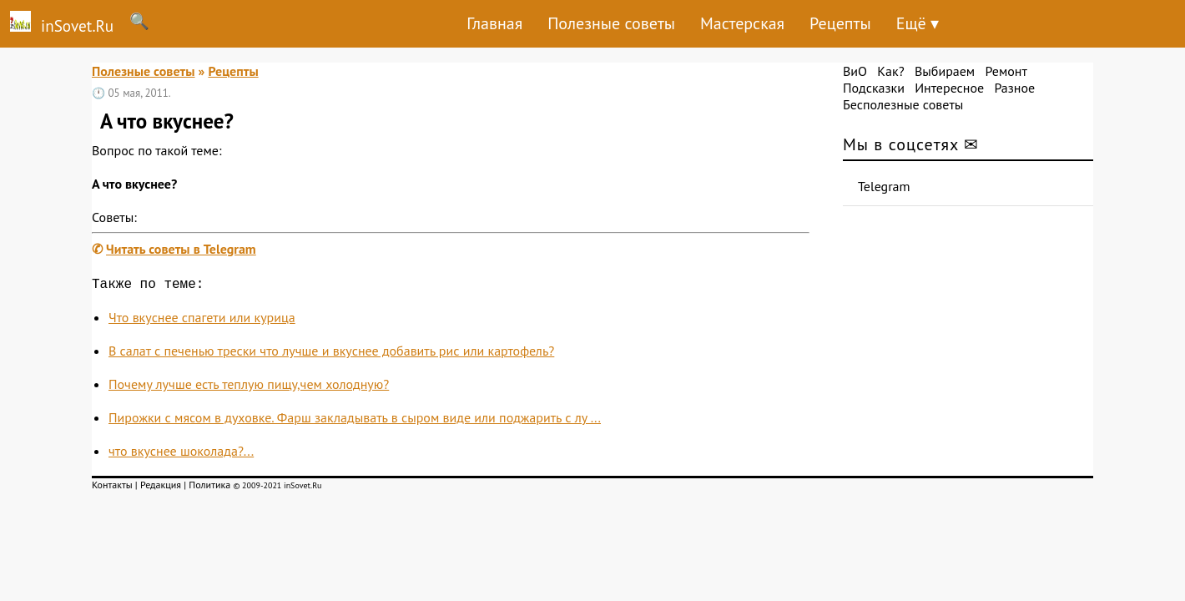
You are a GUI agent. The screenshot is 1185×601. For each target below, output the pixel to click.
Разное (1014, 87)
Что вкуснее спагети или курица (201, 320)
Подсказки (874, 87)
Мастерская (742, 23)
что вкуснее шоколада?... (181, 454)
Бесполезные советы (903, 104)
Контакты (112, 488)
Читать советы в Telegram (181, 248)
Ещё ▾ (917, 23)
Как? (890, 71)
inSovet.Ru (56, 23)
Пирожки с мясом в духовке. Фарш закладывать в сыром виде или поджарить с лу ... (354, 420)
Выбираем (945, 71)
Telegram (884, 186)
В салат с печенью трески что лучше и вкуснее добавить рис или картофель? (331, 354)
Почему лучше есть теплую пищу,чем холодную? (248, 387)
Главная (494, 23)
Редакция (160, 488)
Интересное (949, 87)
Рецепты (840, 23)
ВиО (855, 71)
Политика (209, 488)
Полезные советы (611, 23)
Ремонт (1005, 71)
